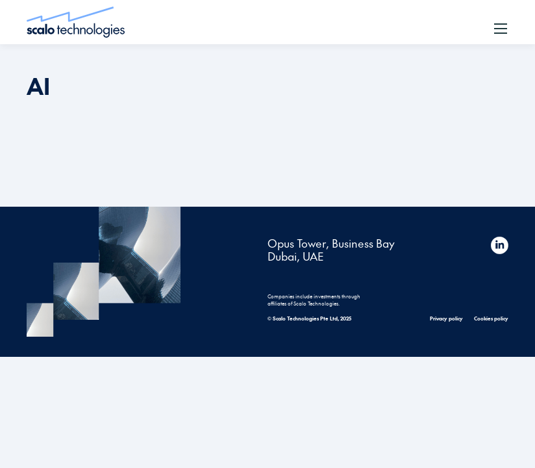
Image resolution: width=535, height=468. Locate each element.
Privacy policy (446, 318)
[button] (500, 28)
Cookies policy (491, 318)
